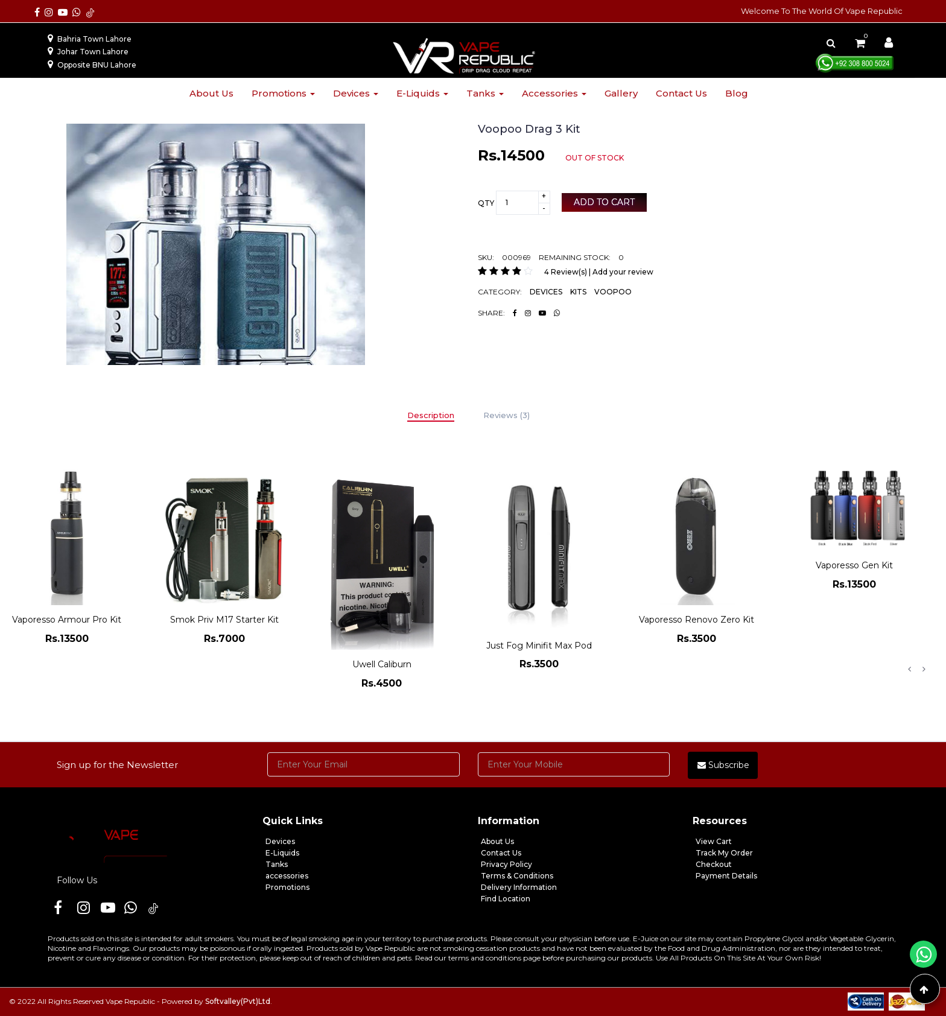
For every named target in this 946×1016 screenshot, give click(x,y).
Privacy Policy (506, 864)
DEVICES (546, 291)
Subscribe (723, 765)
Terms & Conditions (517, 875)
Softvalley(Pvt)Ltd (237, 1001)
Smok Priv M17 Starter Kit (224, 619)
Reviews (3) (506, 415)
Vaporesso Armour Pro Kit (66, 619)
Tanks (485, 93)
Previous (909, 669)
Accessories (554, 93)
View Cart (714, 841)
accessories (286, 875)
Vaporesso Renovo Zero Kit (696, 619)
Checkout (714, 864)
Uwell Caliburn (381, 664)
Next (924, 669)
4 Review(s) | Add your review (598, 271)
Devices (355, 93)
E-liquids (422, 93)
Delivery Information (519, 887)
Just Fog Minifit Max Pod (539, 645)
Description (430, 415)
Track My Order (724, 852)
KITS (578, 291)
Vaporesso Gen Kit (854, 565)
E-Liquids (282, 852)
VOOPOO (613, 291)
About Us (497, 841)
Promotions (283, 93)
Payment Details (726, 875)
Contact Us (501, 852)
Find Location (505, 898)
